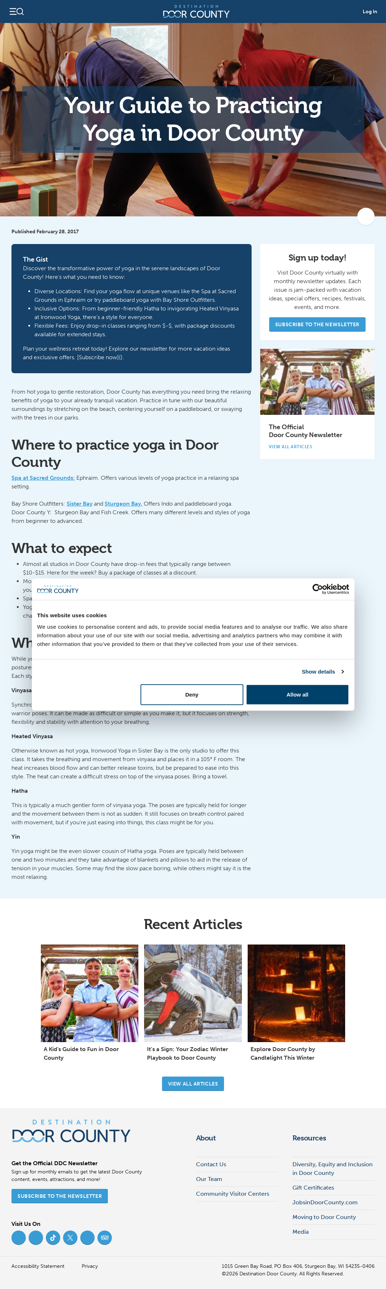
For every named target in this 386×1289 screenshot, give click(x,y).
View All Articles (294, 446)
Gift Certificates (313, 1187)
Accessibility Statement (38, 1266)
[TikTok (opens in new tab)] (53, 1238)
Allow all (298, 694)
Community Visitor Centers (232, 1193)
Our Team (209, 1179)
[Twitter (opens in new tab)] (70, 1238)
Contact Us (211, 1164)
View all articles (193, 1084)
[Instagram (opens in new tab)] (36, 1238)
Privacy (90, 1266)
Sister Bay (79, 503)
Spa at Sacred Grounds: (43, 477)
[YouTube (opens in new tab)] (87, 1238)
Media (300, 1231)
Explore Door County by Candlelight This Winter (283, 1053)
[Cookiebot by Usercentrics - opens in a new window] (317, 589)
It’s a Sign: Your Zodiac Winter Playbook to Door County (187, 1053)
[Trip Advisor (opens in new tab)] (104, 1238)
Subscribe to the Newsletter (317, 325)
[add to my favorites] (366, 216)
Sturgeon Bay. (123, 503)
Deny (192, 694)
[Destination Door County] (196, 11)
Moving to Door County (324, 1217)
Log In (370, 12)
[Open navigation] (16, 11)
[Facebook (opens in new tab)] (18, 1238)
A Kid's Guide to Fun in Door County (81, 1053)
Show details (318, 672)
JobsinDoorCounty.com (325, 1202)
